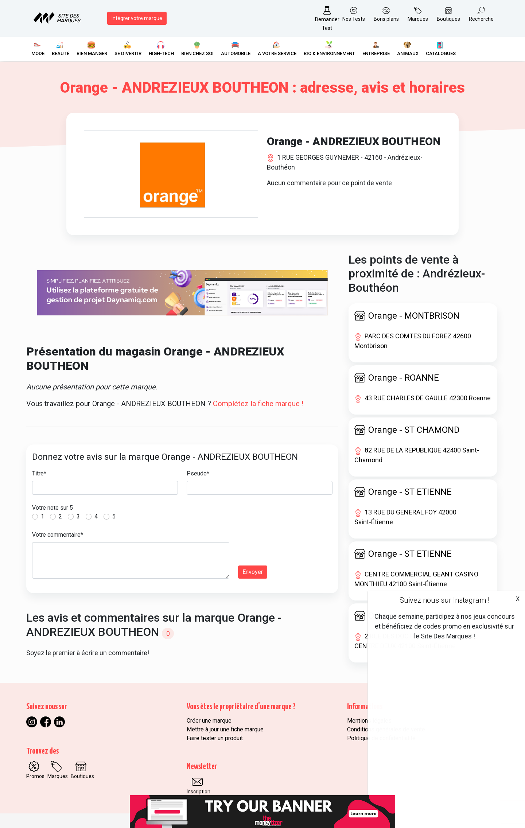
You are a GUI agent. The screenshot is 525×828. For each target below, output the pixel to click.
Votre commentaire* (57, 534)
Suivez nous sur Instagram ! (444, 600)
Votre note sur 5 (52, 507)
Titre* (39, 473)
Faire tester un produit (215, 738)
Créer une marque (209, 720)
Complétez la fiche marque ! (258, 403)
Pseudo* (198, 473)
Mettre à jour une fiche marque (225, 729)
